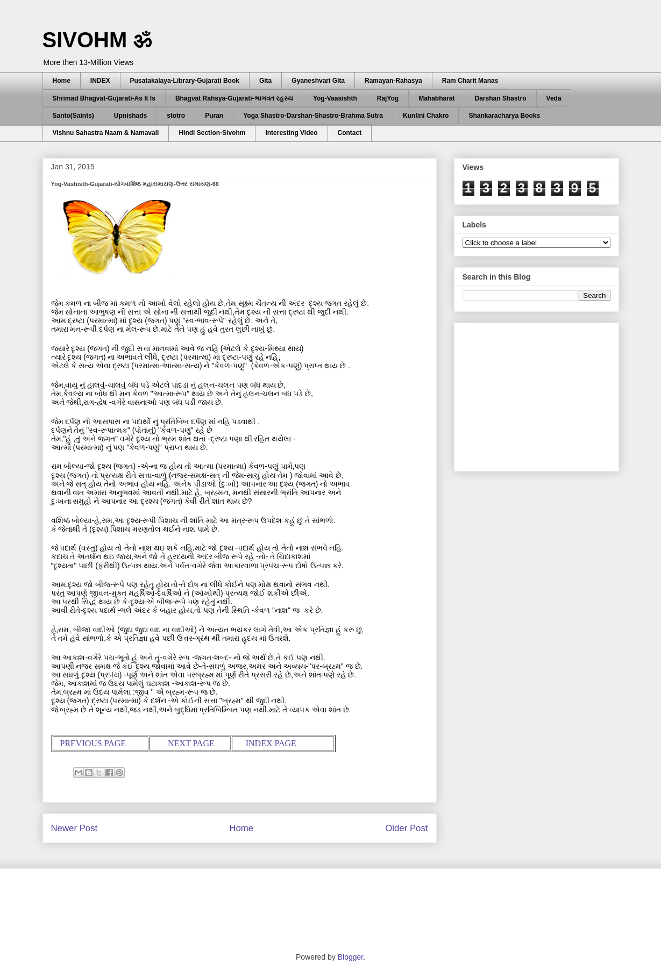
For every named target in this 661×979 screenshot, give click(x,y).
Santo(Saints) (73, 115)
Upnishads (130, 115)
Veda (554, 98)
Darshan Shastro (501, 98)
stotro (176, 115)
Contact (350, 133)
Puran (214, 115)
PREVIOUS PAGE (93, 743)
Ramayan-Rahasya (393, 80)
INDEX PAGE (271, 743)
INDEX (100, 80)
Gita (265, 80)
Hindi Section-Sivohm (212, 133)
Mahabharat (436, 98)
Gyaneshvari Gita (318, 80)
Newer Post (74, 828)
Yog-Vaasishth (335, 98)
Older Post (406, 828)
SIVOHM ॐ (97, 40)
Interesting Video (291, 133)
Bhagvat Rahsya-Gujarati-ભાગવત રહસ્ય (234, 98)
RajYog (388, 98)
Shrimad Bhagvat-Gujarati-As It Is (104, 98)
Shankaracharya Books (504, 115)
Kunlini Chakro (426, 115)
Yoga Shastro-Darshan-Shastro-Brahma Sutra (313, 115)
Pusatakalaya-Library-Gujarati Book (184, 80)
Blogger (350, 957)
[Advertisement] (543, 394)
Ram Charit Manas (470, 80)
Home (61, 80)
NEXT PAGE (191, 743)
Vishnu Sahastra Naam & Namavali (106, 133)
